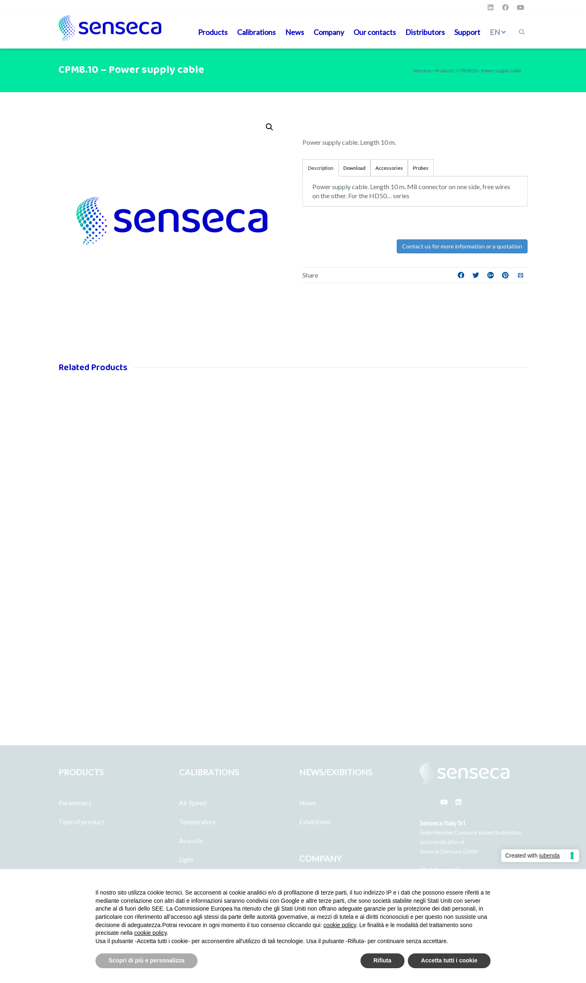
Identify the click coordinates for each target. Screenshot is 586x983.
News (294, 32)
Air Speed (192, 803)
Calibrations (256, 32)
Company (329, 32)
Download (354, 168)
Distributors (425, 32)
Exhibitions (315, 821)
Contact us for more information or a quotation (462, 246)
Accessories (389, 168)
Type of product (81, 821)
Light (186, 859)
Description (320, 168)
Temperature (197, 821)
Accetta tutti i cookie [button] (449, 960)
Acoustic (191, 840)
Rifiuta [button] (383, 960)
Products (213, 32)
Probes (420, 168)
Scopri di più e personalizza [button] (146, 960)
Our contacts (374, 32)
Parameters (74, 803)
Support (467, 32)
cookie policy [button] (339, 925)
